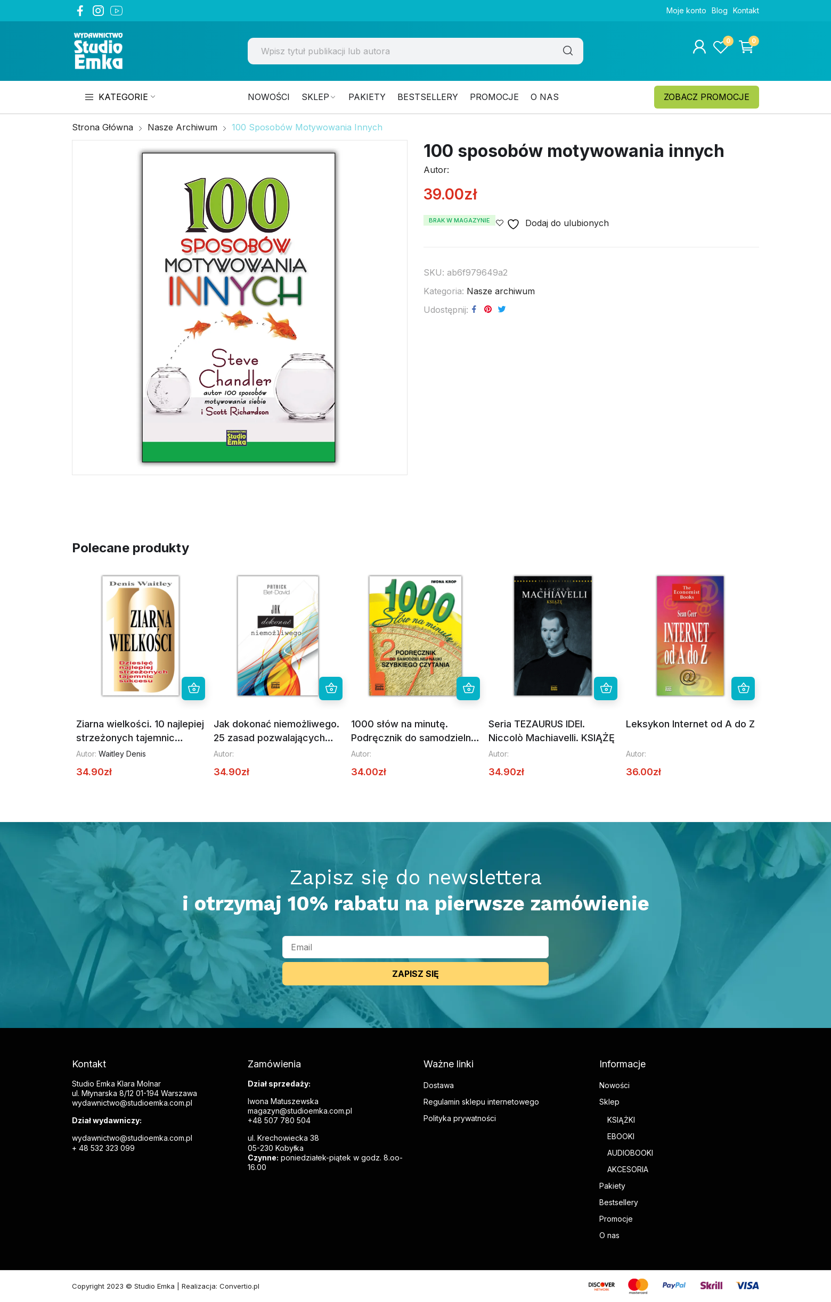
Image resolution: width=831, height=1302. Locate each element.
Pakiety (612, 1185)
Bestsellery (618, 1202)
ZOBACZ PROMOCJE (706, 97)
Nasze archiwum (501, 291)
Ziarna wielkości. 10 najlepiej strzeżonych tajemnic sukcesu (140, 737)
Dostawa (438, 1085)
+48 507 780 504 (279, 1120)
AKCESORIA (627, 1169)
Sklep (609, 1101)
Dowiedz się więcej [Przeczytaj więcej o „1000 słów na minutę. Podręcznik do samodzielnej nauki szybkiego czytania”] (468, 688)
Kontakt (746, 10)
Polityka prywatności (459, 1118)
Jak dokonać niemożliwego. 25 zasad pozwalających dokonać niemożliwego (276, 737)
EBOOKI (620, 1136)
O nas (609, 1235)
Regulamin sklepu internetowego (481, 1101)
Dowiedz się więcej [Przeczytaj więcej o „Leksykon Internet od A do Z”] (743, 688)
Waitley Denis (122, 753)
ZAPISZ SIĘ (415, 973)
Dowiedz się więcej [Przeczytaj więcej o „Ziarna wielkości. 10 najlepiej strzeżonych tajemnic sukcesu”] (193, 688)
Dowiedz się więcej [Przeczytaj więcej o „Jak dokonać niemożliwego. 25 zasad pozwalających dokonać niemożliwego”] (331, 688)
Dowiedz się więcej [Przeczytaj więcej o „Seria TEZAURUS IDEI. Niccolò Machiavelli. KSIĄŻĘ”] (605, 688)
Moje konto (686, 10)
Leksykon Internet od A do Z (690, 723)
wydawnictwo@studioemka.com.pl (132, 1137)
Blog (720, 10)
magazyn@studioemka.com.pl (300, 1110)
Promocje (616, 1218)
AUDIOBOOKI (630, 1152)
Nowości (614, 1085)
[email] (415, 947)
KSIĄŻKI (621, 1119)
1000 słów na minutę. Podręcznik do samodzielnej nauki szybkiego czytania (415, 737)
